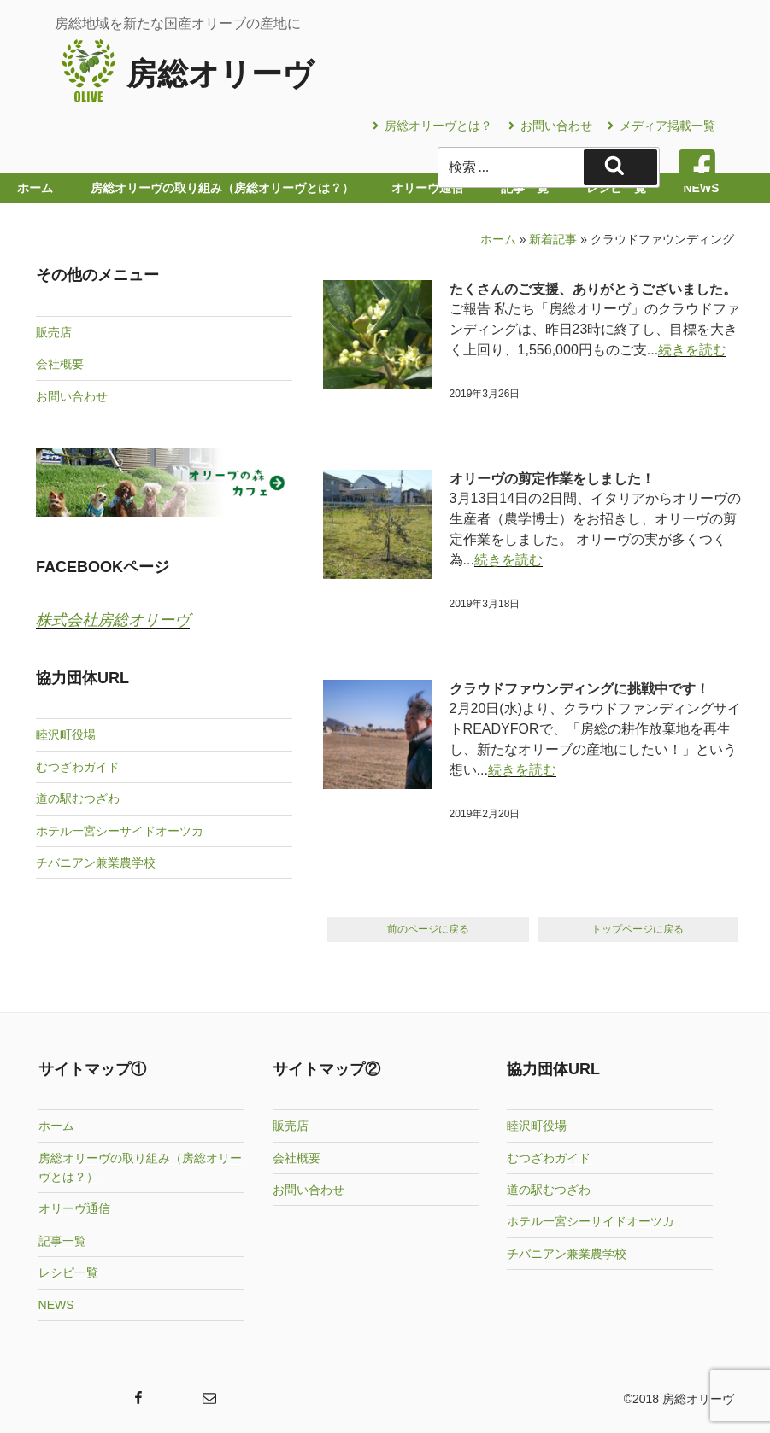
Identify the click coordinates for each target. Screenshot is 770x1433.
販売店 (54, 332)
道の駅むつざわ (78, 798)
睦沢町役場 (66, 734)
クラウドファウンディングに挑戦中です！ (579, 688)
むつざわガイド (78, 767)
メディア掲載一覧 (661, 125)
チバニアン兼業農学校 (96, 862)
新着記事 (553, 239)
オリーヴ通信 (74, 1208)
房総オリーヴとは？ (432, 125)
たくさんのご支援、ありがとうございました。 (593, 289)
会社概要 (60, 364)
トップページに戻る (637, 929)
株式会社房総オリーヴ (113, 620)
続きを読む (692, 349)
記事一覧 (62, 1240)
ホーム (498, 239)
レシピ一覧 (68, 1271)
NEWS (56, 1304)
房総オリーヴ (220, 73)
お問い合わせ (550, 125)
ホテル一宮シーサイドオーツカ (119, 831)
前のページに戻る (428, 929)
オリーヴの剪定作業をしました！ (552, 478)
